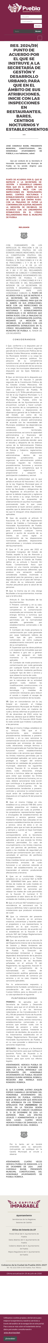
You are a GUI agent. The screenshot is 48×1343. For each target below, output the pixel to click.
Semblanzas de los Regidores (24, 1219)
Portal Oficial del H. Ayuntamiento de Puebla (24, 1235)
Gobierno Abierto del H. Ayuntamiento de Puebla (24, 1247)
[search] (23, 31)
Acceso (38, 26)
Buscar (38, 31)
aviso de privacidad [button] (12, 1332)
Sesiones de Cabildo (24, 1222)
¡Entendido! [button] (10, 1339)
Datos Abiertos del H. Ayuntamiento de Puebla (24, 1241)
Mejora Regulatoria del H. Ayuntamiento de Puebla (24, 1253)
